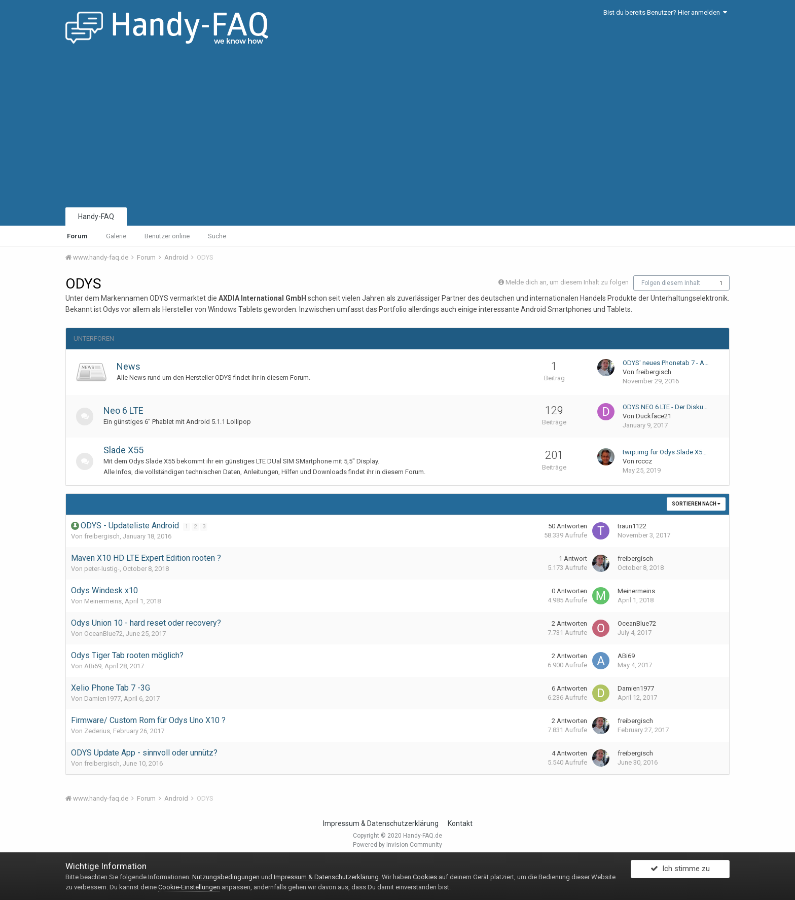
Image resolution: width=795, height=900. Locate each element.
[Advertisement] (397, 129)
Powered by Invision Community (397, 844)
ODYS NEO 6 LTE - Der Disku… (665, 407)
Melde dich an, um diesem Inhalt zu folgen (567, 282)
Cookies (425, 877)
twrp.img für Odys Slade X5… (665, 452)
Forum (77, 236)
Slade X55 (126, 450)
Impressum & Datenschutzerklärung (381, 823)
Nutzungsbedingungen (226, 877)
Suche (217, 236)
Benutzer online (167, 236)
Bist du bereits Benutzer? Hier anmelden (665, 12)
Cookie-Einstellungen (189, 887)
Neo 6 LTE (126, 410)
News (128, 366)
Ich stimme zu (680, 871)
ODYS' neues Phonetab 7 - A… (666, 363)
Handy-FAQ (96, 216)
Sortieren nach (696, 504)
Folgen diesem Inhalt (670, 282)
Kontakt (460, 823)
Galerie (116, 236)
